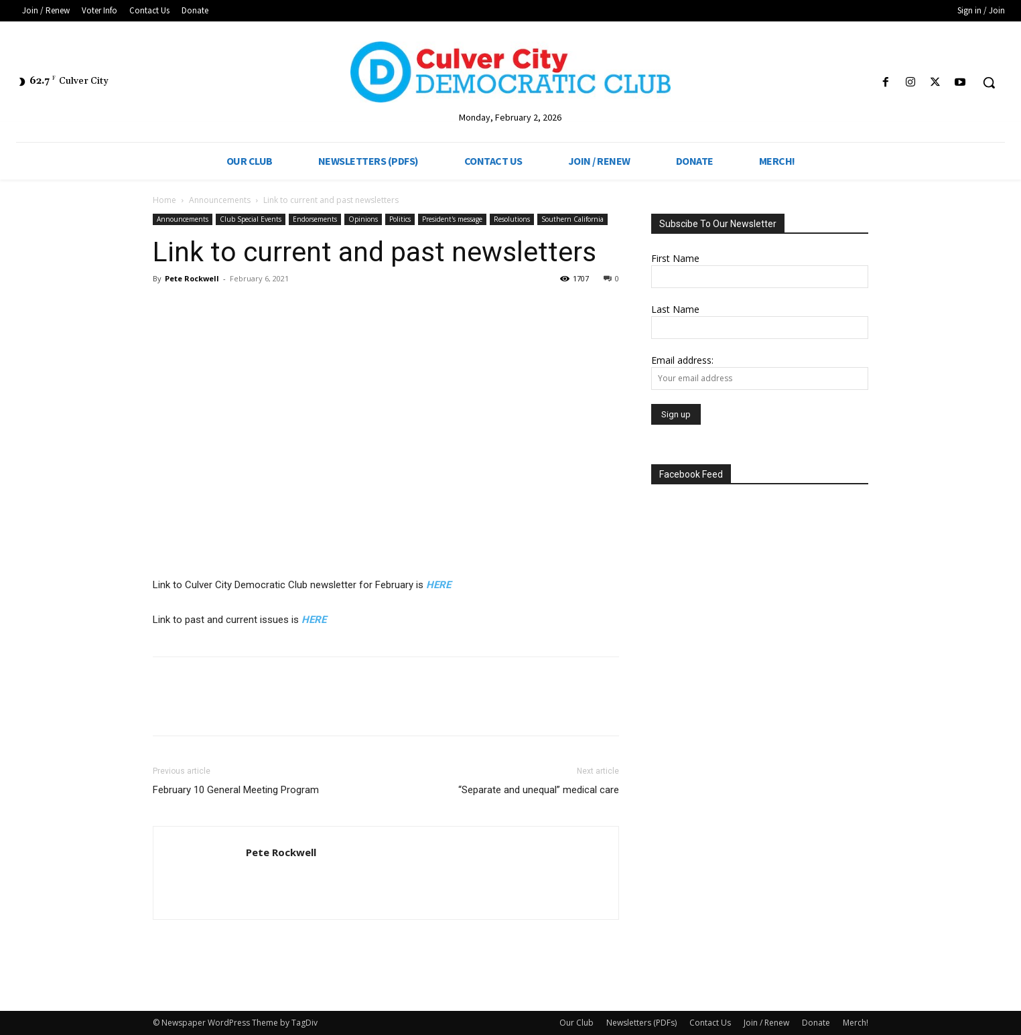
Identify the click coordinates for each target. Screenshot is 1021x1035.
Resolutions (512, 219)
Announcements (220, 200)
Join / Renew (766, 1022)
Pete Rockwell (192, 278)
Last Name (675, 309)
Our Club (576, 1022)
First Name (675, 258)
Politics (400, 219)
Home (164, 200)
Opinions (363, 219)
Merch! (855, 1022)
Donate (816, 1022)
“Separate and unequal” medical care (538, 790)
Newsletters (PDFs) (641, 1022)
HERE (438, 585)
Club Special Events (250, 219)
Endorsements (315, 219)
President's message (452, 219)
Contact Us (710, 1022)
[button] (989, 82)
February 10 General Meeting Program (236, 790)
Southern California (572, 219)
